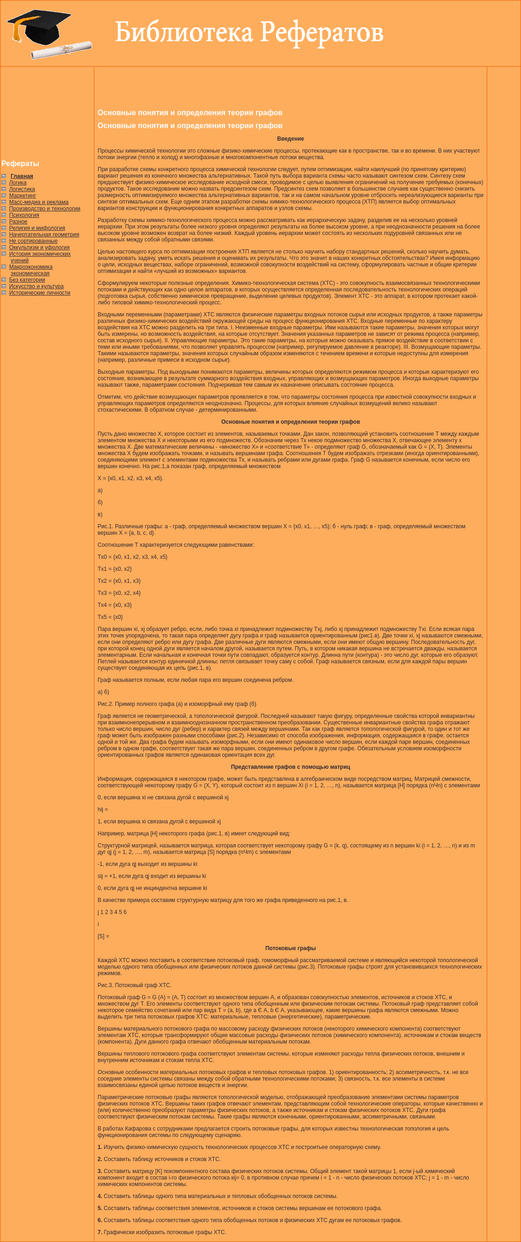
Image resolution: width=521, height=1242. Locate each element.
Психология (24, 215)
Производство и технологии (45, 208)
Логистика (22, 189)
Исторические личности (39, 293)
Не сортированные (33, 241)
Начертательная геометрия (44, 234)
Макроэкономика (31, 267)
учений (20, 260)
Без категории (27, 280)
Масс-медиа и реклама (39, 202)
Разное (18, 221)
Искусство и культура (36, 286)
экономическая (30, 273)
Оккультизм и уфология (39, 247)
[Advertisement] (47, 113)
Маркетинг (22, 195)
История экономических (40, 254)
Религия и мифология (37, 228)
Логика (18, 182)
